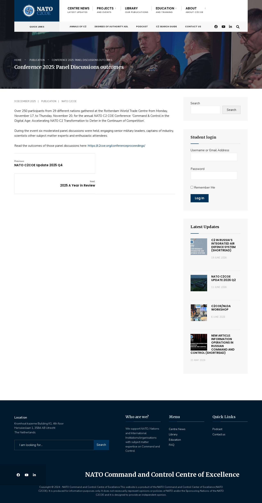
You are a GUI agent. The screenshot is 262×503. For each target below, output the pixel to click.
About (194, 10)
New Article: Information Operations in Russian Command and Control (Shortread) (213, 344)
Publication (37, 60)
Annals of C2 (78, 26)
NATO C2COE (69, 101)
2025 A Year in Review (157, 163)
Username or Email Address (210, 150)
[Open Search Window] (238, 26)
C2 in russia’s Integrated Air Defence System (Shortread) (223, 245)
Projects (105, 10)
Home (17, 60)
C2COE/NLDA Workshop (221, 308)
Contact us (193, 26)
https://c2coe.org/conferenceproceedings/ (116, 146)
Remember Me (203, 187)
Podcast (142, 26)
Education (165, 10)
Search (195, 103)
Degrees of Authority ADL (111, 26)
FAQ (171, 445)
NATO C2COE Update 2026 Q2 (223, 278)
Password (197, 169)
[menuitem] (107, 9)
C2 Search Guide (166, 26)
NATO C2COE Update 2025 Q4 (38, 163)
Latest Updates (205, 226)
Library (136, 10)
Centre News (78, 10)
